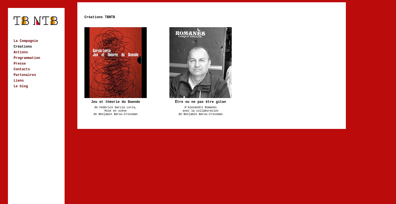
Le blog (21, 86)
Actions (21, 52)
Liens (19, 81)
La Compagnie (26, 41)
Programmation (27, 58)
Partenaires (25, 75)
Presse (20, 64)
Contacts (22, 69)
